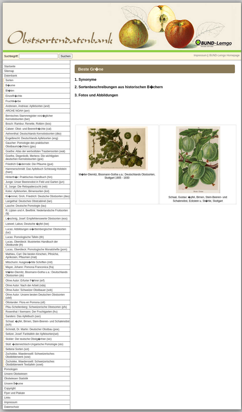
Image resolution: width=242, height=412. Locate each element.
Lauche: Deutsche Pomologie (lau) (26, 205)
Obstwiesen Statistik (16, 378)
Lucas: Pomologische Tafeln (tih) (25, 237)
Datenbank (10, 75)
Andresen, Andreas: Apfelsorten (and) (28, 106)
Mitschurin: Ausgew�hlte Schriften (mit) (29, 262)
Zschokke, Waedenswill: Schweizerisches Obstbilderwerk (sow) (30, 355)
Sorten (9, 80)
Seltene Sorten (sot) (17, 349)
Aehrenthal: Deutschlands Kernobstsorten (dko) (33, 133)
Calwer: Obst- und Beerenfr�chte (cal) (28, 128)
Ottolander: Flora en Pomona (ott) (25, 302)
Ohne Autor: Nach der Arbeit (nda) (25, 285)
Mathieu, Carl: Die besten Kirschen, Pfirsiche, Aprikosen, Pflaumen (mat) (32, 256)
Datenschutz (11, 406)
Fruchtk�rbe (13, 101)
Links (7, 397)
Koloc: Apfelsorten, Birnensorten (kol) (27, 191)
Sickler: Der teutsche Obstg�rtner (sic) (29, 339)
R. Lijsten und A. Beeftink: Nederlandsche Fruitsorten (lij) (37, 212)
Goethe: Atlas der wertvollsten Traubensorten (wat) (35, 151)
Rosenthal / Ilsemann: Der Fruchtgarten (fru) (31, 311)
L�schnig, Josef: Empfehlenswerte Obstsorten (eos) (37, 218)
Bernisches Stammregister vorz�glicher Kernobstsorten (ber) (29, 117)
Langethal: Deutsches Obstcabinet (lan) (29, 201)
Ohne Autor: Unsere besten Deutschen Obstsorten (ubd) (35, 296)
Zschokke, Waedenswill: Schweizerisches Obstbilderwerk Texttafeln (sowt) (30, 363)
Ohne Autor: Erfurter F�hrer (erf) (25, 280)
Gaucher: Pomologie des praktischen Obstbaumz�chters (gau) (27, 144)
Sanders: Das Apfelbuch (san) (23, 316)
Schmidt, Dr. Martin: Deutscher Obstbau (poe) (32, 329)
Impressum (200, 55)
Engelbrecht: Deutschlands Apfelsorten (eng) (32, 138)
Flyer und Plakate (14, 393)
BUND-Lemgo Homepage (224, 55)
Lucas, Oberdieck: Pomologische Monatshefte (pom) (36, 249)
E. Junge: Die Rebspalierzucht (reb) (26, 186)
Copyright (9, 388)
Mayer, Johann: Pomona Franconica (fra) (30, 267)
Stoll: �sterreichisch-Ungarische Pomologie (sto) (34, 344)
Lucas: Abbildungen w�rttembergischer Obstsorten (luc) (36, 231)
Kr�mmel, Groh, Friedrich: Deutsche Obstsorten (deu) (38, 196)
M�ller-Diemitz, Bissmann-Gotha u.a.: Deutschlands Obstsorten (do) (37, 274)
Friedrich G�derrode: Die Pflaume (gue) (29, 164)
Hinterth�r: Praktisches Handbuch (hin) (29, 177)
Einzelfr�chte (14, 95)
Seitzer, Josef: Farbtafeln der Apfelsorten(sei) (32, 333)
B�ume (10, 85)
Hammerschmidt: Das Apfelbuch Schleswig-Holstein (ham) (36, 170)
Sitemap (9, 71)
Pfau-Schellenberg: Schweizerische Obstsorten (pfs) (36, 307)
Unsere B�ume (13, 383)
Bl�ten (10, 90)
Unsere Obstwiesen (15, 373)
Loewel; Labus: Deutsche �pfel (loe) (27, 223)
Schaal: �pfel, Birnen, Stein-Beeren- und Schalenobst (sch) (38, 323)
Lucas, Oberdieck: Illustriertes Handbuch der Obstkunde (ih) (32, 243)
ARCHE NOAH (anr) (18, 110)
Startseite (9, 66)
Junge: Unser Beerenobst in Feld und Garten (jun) (35, 182)
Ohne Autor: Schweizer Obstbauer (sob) (29, 290)
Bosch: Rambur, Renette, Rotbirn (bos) (28, 123)
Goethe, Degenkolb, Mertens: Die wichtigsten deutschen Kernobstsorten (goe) (32, 157)
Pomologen (11, 369)
